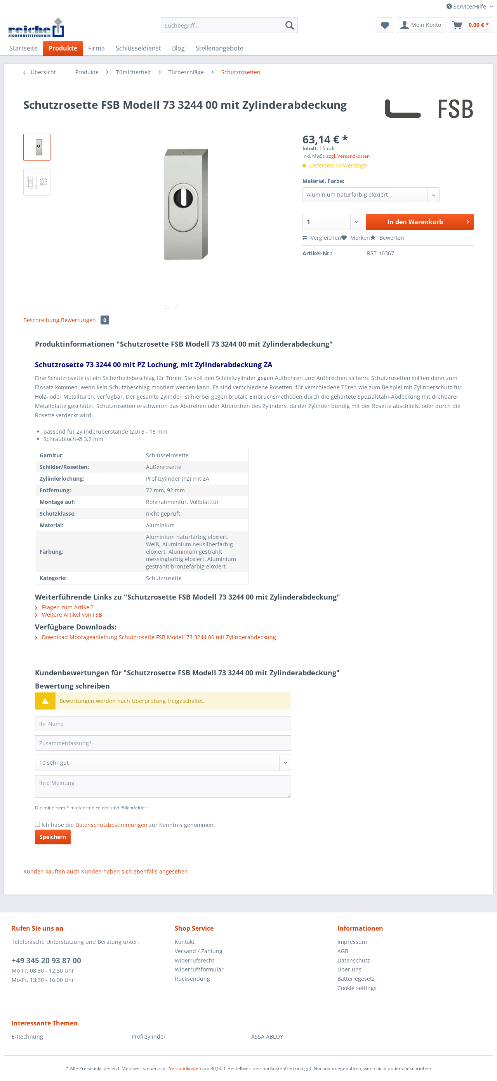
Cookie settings (357, 988)
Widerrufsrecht (194, 960)
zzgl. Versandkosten (348, 156)
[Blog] (178, 48)
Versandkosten (185, 1068)
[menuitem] (229, 28)
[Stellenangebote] (219, 48)
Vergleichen (321, 237)
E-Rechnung (27, 1036)
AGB (342, 951)
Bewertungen (85, 320)
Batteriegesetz (356, 978)
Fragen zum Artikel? (64, 607)
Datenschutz (353, 960)
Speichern (53, 836)
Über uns (349, 969)
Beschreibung (41, 320)
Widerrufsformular (199, 969)
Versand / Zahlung (198, 951)
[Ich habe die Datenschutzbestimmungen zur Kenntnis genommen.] (37, 824)
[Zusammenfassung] (163, 743)
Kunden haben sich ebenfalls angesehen (134, 871)
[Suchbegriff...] (229, 25)
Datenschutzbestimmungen (111, 824)
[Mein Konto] (421, 25)
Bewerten (387, 237)
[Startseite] (23, 48)
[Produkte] (63, 48)
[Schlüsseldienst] (138, 48)
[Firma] (96, 48)
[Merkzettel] (385, 25)
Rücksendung (192, 978)
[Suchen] (290, 25)
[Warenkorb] (471, 25)
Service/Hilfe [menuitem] (467, 6)
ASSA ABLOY (267, 1036)
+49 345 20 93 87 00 (46, 960)
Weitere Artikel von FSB (68, 614)
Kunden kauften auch (51, 871)
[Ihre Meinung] (163, 786)
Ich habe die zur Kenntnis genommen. (128, 824)
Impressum (352, 941)
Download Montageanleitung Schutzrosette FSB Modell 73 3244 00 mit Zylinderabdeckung (155, 637)
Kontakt (185, 941)
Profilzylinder (149, 1036)
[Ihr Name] (163, 723)
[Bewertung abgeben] (163, 763)
